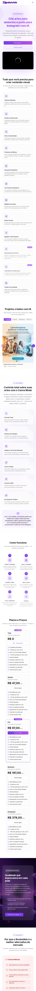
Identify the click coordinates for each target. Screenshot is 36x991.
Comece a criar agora (14, 914)
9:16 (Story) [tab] (22, 319)
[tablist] (18, 319)
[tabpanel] (18, 346)
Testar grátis (18, 42)
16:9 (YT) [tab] (29, 319)
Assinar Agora (18, 688)
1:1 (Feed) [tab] (14, 319)
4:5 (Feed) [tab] (7, 319)
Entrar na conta (18, 47)
